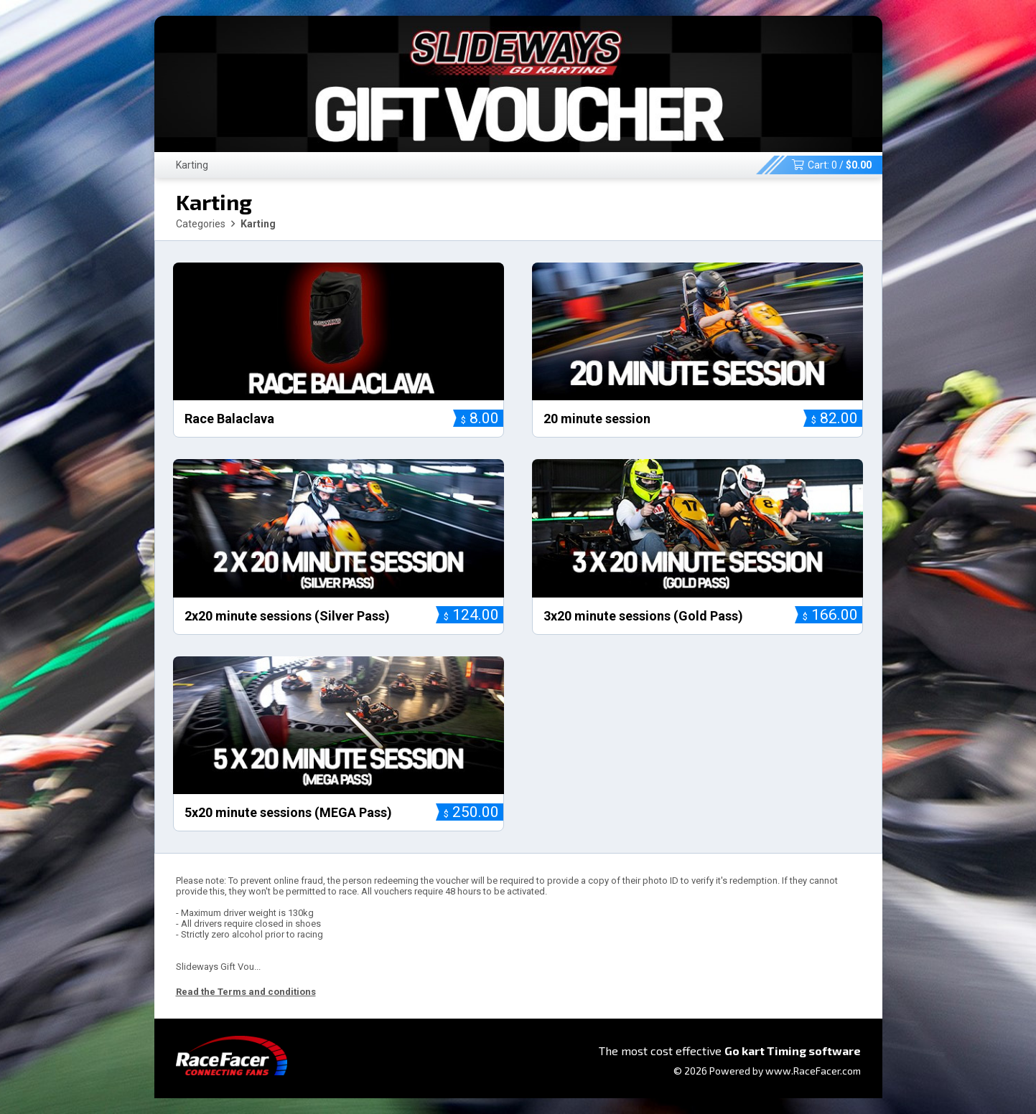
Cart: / (832, 165)
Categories (200, 224)
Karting (192, 165)
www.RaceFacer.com (813, 1071)
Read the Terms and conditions (246, 991)
